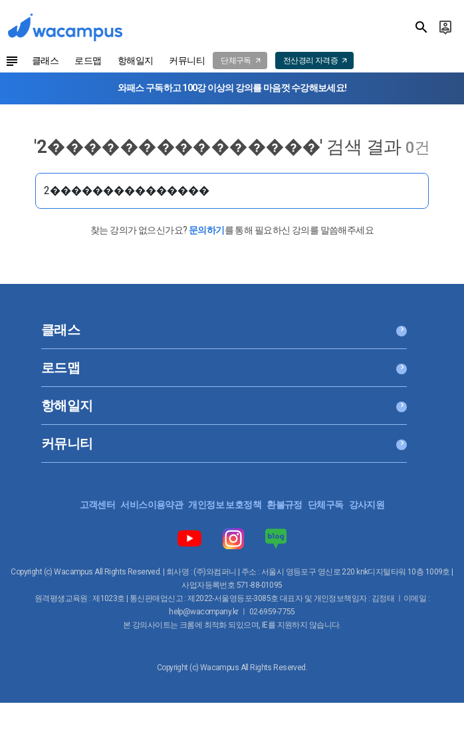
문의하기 (207, 230)
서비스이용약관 (151, 504)
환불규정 (284, 504)
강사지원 (367, 504)
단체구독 (326, 504)
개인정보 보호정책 (224, 504)
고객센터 (98, 504)
